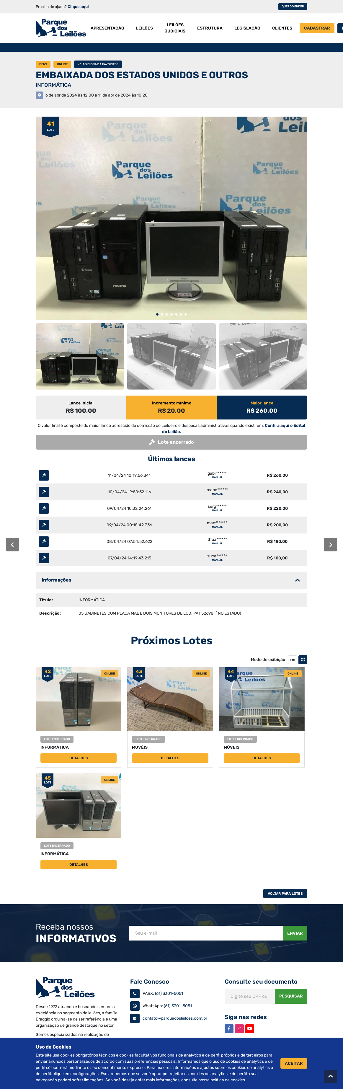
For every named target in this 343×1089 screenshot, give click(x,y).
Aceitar (294, 1063)
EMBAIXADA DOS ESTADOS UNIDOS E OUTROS (142, 75)
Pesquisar (291, 996)
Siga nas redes (246, 1017)
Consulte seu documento (261, 981)
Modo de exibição (268, 659)
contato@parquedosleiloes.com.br (175, 1018)
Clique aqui (78, 6)
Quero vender (293, 6)
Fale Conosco (149, 981)
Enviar (295, 933)
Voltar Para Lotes (285, 894)
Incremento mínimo (171, 403)
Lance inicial (81, 403)
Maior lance (262, 403)
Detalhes (78, 758)
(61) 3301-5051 (169, 993)
